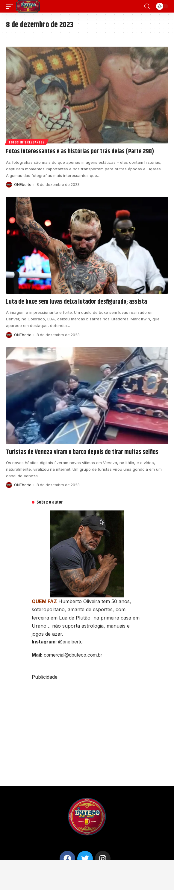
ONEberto (22, 184)
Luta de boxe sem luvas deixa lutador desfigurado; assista (76, 302)
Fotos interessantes (26, 142)
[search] (147, 6)
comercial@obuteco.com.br (73, 655)
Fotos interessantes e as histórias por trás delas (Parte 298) (80, 151)
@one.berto (70, 642)
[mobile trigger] (11, 6)
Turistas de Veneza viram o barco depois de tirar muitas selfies (82, 452)
